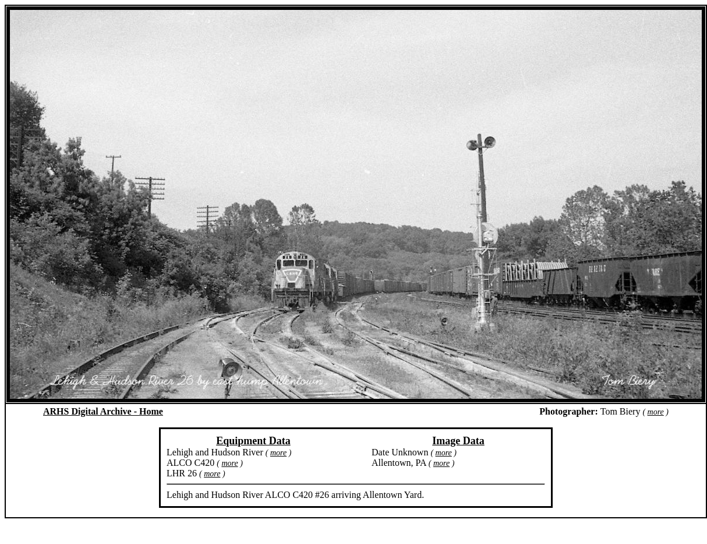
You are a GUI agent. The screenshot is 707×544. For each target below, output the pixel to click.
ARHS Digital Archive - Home (103, 411)
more (656, 412)
